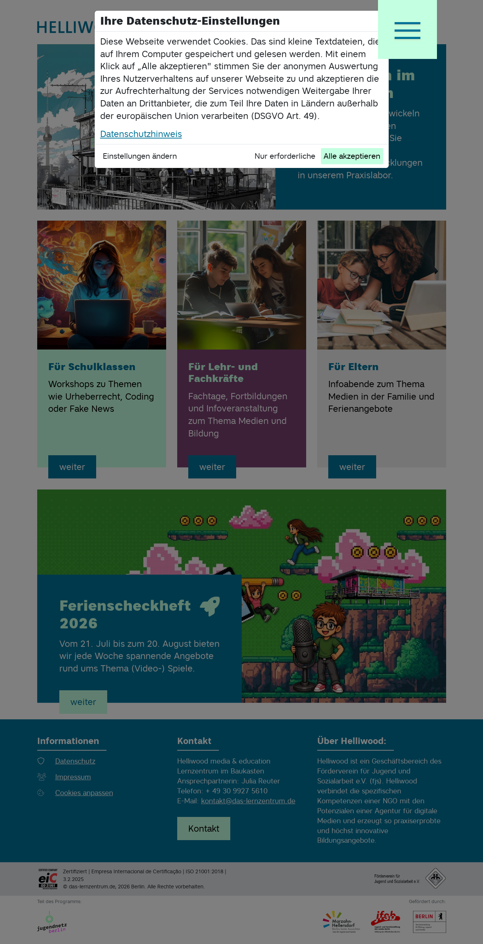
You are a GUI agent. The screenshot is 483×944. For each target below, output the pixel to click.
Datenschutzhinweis (141, 134)
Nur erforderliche (285, 156)
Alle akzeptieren (351, 156)
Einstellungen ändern (140, 156)
